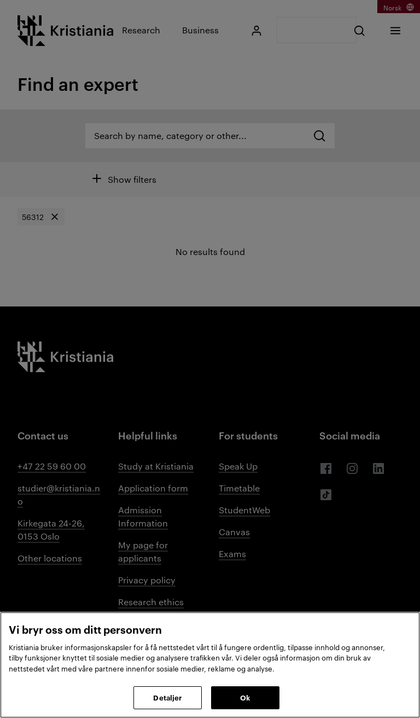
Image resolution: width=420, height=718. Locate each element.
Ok (245, 697)
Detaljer (167, 697)
